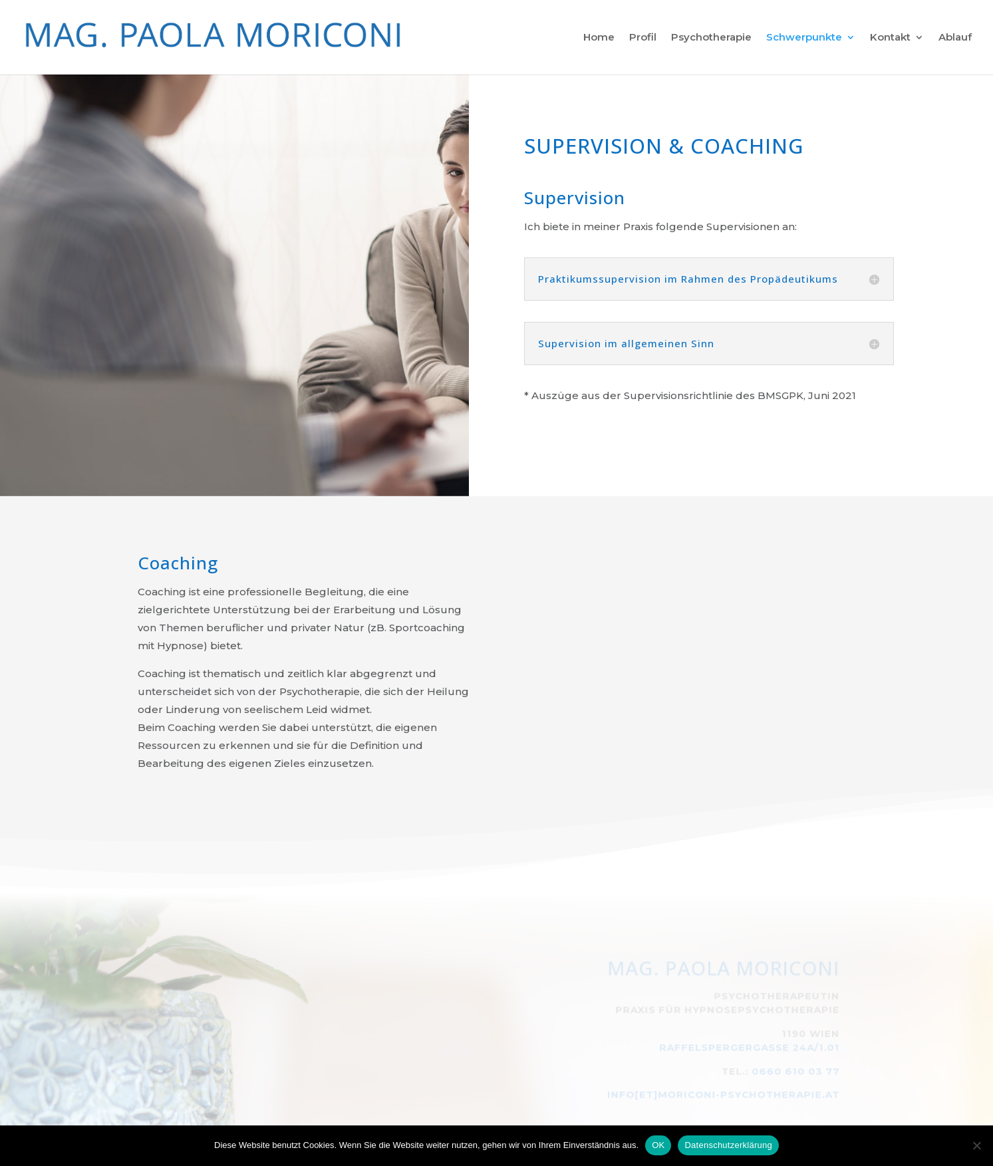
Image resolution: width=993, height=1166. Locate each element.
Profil (642, 38)
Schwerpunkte (804, 38)
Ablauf (955, 38)
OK (658, 1145)
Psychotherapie (711, 38)
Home (599, 38)
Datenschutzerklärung (728, 1145)
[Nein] (976, 1145)
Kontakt (890, 38)
